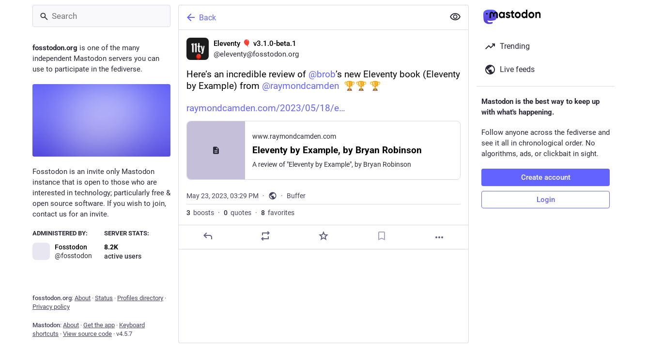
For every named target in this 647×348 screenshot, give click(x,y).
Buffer (296, 196)
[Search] (101, 16)
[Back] (310, 17)
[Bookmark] (381, 236)
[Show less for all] (455, 17)
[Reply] (208, 236)
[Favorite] (323, 236)
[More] (439, 237)
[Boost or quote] (265, 236)
